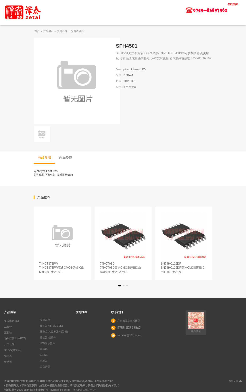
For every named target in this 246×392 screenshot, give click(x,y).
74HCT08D (123, 268)
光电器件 (62, 31)
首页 (37, 31)
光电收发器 (77, 31)
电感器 (44, 360)
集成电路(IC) (11, 320)
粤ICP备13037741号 (85, 389)
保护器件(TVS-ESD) (51, 325)
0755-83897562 (129, 327)
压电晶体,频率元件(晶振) (54, 331)
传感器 (8, 361)
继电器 (8, 355)
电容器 (44, 349)
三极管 (8, 332)
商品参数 (65, 157)
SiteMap (235, 381)
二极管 (8, 326)
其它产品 (45, 366)
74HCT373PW (62, 268)
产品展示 (48, 31)
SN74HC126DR (184, 268)
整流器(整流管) (12, 350)
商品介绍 (44, 157)
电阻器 (44, 354)
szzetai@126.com (129, 335)
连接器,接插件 (48, 337)
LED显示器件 (47, 343)
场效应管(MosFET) (15, 338)
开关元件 (9, 344)
